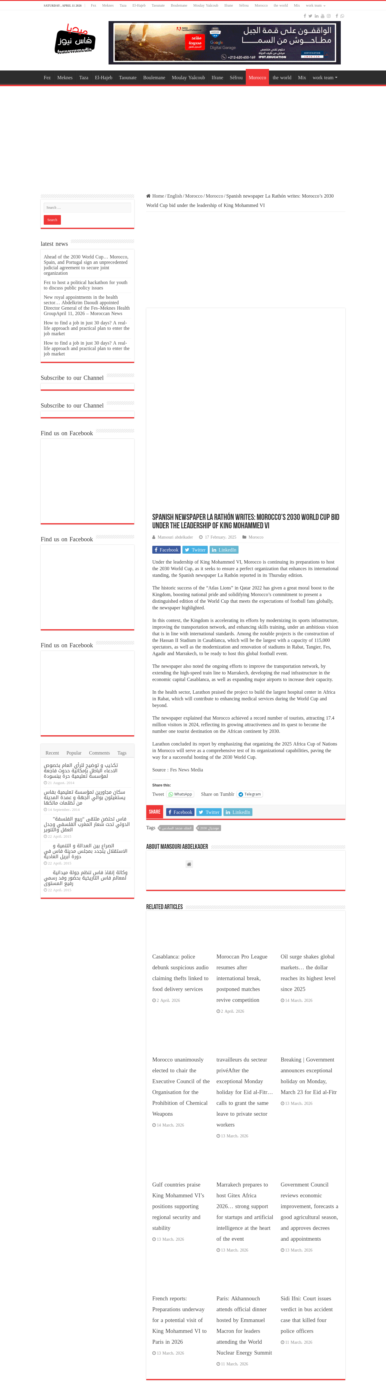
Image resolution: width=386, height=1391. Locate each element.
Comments (99, 753)
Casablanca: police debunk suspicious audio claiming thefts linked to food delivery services (180, 873)
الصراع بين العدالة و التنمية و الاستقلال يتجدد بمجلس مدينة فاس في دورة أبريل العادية (86, 851)
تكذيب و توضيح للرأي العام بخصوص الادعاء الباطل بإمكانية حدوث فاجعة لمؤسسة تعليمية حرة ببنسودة (81, 771)
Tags (122, 753)
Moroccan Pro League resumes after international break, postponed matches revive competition (242, 879)
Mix (297, 5)
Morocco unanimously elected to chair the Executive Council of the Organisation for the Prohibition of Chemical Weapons (181, 987)
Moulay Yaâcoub (205, 5)
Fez (93, 5)
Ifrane (228, 5)
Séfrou (244, 5)
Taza (123, 5)
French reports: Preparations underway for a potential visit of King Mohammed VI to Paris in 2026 (179, 1220)
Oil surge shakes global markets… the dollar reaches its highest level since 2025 (308, 873)
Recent (52, 753)
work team (314, 5)
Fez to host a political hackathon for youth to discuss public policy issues (86, 285)
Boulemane (179, 5)
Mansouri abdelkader (175, 437)
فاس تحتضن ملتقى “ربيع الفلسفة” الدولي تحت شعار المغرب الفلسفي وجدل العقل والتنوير (87, 824)
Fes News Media (186, 670)
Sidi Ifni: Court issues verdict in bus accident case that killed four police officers (307, 1215)
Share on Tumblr (217, 694)
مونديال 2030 (209, 728)
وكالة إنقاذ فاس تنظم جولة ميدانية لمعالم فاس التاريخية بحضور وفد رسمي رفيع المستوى (86, 878)
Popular (73, 753)
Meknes (108, 5)
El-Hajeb (138, 5)
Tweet (158, 694)
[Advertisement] (193, 136)
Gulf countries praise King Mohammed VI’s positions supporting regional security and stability (178, 1107)
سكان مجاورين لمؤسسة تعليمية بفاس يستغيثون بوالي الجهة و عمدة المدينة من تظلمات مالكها (84, 797)
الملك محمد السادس (176, 728)
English (174, 196)
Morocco (261, 5)
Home (155, 196)
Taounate (158, 5)
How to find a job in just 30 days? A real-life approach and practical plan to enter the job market (87, 328)
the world (281, 5)
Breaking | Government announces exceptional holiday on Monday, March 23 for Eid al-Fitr (309, 976)
